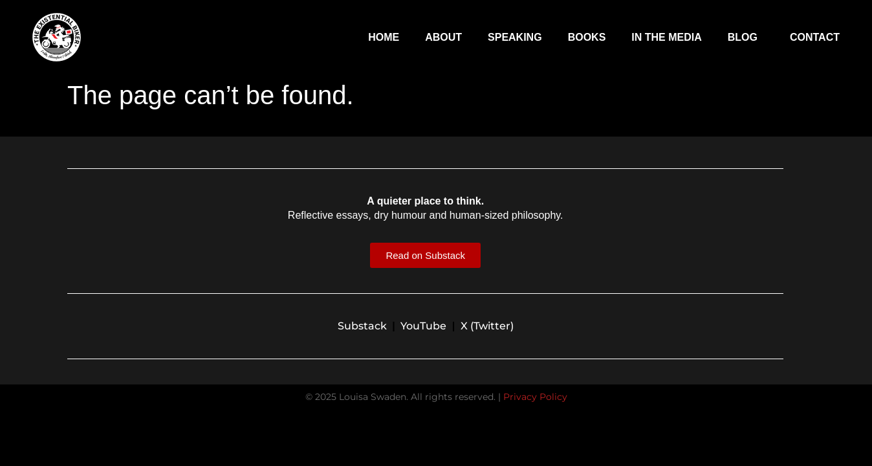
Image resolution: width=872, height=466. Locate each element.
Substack (362, 326)
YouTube (423, 326)
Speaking (515, 37)
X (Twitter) (487, 326)
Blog (746, 37)
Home (383, 37)
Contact (815, 37)
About (443, 37)
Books (587, 37)
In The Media (666, 37)
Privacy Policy (535, 397)
